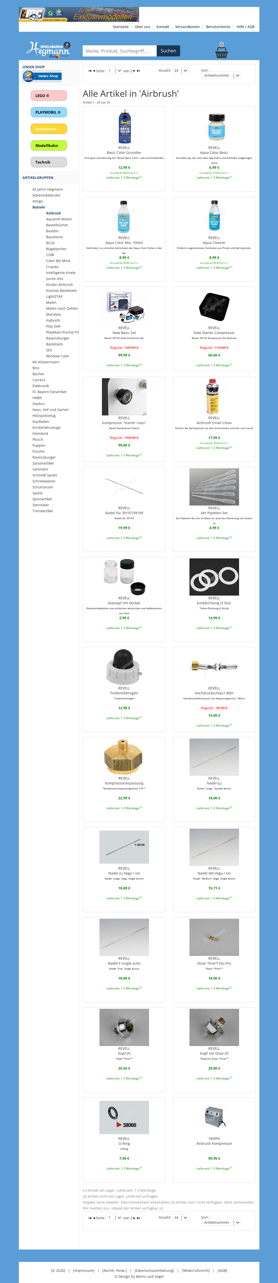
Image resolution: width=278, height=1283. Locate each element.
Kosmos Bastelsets (61, 290)
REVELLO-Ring (124, 1138)
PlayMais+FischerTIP (63, 332)
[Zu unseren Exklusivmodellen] (79, 14)
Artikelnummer (217, 75)
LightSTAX (54, 296)
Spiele (37, 493)
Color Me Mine (58, 260)
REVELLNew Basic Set (124, 329)
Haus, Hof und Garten (50, 409)
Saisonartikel (43, 463)
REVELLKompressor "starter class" (124, 419)
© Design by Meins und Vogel (139, 1269)
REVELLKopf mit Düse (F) (214, 1048)
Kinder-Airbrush (59, 284)
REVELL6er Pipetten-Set (214, 511)
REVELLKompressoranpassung (124, 779)
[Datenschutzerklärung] (154, 1263)
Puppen (38, 445)
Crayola (52, 266)
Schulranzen (42, 487)
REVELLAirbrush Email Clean (214, 419)
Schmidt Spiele (44, 475)
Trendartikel (42, 510)
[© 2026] (58, 1263)
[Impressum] (83, 1263)
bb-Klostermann (46, 362)
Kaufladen (40, 421)
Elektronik (40, 385)
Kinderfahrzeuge (46, 427)
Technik (42, 162)
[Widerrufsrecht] (196, 1263)
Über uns (142, 26)
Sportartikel (42, 499)
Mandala (53, 314)
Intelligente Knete (61, 272)
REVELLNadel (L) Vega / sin (124, 868)
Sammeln (40, 469)
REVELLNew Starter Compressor (214, 329)
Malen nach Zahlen (62, 308)
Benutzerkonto (218, 26)
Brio (35, 368)
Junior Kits (54, 278)
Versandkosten (187, 26)
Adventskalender (46, 195)
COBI (50, 254)
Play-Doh (53, 326)
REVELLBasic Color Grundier (124, 150)
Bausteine (54, 237)
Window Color (57, 356)
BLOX (50, 242)
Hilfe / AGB (245, 26)
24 (176, 70)
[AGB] (222, 1263)
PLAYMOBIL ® (48, 112)
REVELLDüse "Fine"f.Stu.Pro (214, 958)
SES (49, 350)
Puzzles (38, 451)
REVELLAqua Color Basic (214, 152)
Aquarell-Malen (59, 219)
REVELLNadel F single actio (124, 958)
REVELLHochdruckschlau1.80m (214, 689)
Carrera (38, 379)
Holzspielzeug (44, 415)
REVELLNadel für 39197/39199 (124, 509)
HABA (37, 397)
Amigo (37, 201)
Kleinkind (40, 433)
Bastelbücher (57, 225)
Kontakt (162, 26)
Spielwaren (46, 128)
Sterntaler (40, 505)
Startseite (121, 26)
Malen (51, 302)
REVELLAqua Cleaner (214, 240)
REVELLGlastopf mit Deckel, (124, 601)
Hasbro (38, 403)
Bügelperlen (56, 248)
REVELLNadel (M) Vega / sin (214, 868)
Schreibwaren (44, 481)
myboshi (53, 320)
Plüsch (37, 439)
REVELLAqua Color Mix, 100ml (124, 240)
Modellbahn (46, 145)
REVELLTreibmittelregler (124, 689)
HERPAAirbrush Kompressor (214, 1136)
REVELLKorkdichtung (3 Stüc (214, 599)
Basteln (38, 207)
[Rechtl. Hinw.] (114, 1263)
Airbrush (53, 213)
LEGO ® (42, 95)
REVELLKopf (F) (124, 1048)
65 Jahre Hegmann (47, 189)
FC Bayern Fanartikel (49, 391)
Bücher (38, 373)
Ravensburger (44, 457)
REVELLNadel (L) (214, 779)
